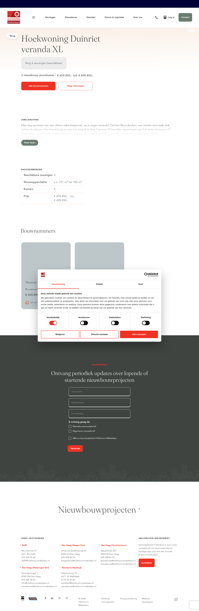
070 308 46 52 (108, 557)
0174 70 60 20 (68, 579)
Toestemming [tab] (58, 284)
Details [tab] (99, 284)
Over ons (137, 17)
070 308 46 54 (68, 557)
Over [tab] (140, 284)
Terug (12, 35)
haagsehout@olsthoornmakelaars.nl (78, 560)
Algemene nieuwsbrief (84, 431)
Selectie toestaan (99, 334)
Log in (168, 17)
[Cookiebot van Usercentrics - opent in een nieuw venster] (146, 275)
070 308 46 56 (28, 579)
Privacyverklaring (128, 598)
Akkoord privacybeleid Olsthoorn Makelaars (95, 438)
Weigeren (60, 334)
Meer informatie (75, 86)
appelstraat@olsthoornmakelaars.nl (118, 560)
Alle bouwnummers (38, 86)
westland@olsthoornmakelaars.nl (77, 583)
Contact (185, 17)
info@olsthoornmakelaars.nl (35, 583)
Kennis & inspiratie (114, 17)
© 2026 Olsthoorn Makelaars (84, 602)
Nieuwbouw (71, 17)
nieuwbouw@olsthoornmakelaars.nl (118, 563)
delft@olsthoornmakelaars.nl (35, 560)
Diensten (90, 17)
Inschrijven (146, 562)
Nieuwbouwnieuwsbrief (84, 426)
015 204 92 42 (28, 557)
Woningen (50, 17)
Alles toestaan (139, 334)
